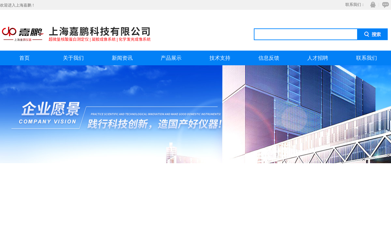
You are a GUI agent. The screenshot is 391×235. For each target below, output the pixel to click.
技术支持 (220, 58)
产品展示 (171, 58)
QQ (371, 5)
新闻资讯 (122, 58)
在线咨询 (384, 5)
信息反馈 (268, 58)
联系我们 (366, 58)
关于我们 (73, 58)
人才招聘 (317, 58)
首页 (24, 58)
